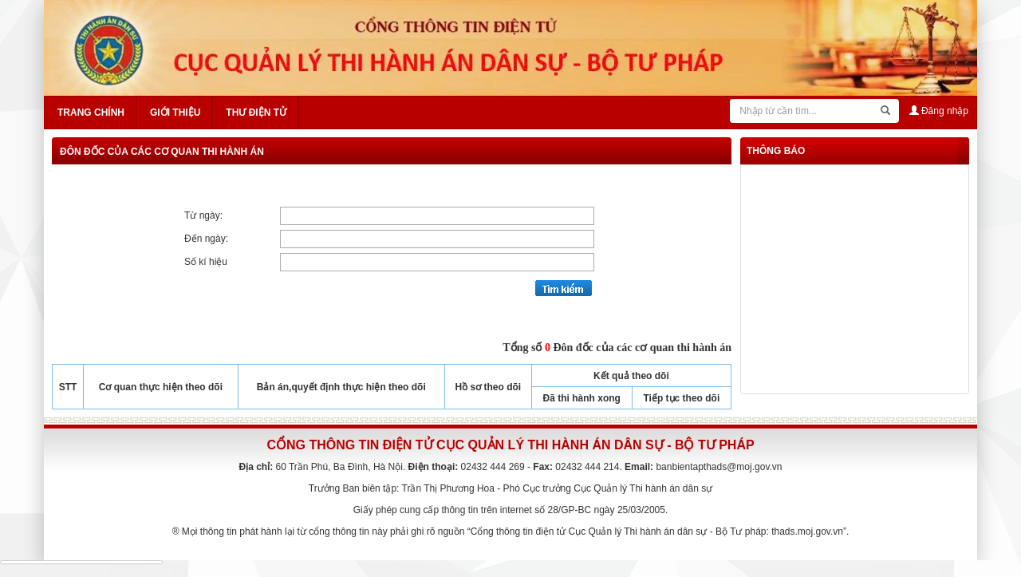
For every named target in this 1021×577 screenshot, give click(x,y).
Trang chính (90, 112)
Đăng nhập (938, 111)
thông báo (776, 150)
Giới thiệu (175, 112)
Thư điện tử (256, 112)
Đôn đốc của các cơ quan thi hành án (162, 151)
